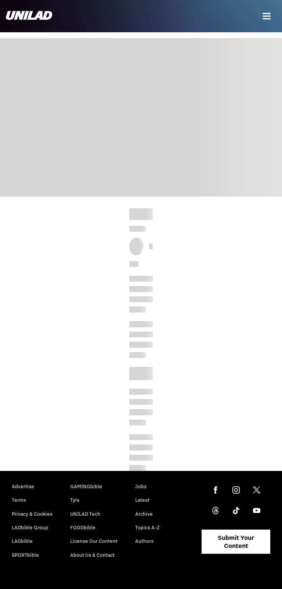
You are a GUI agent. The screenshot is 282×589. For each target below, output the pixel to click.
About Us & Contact (92, 555)
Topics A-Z (147, 527)
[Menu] (266, 16)
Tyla (74, 500)
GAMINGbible (86, 486)
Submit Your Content (236, 542)
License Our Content (94, 541)
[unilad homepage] (29, 16)
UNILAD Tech (85, 514)
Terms (19, 500)
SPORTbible (25, 555)
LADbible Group (30, 527)
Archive (144, 514)
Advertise (23, 486)
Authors (144, 541)
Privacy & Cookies (32, 514)
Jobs (141, 486)
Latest (142, 500)
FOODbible (82, 527)
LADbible (22, 541)
